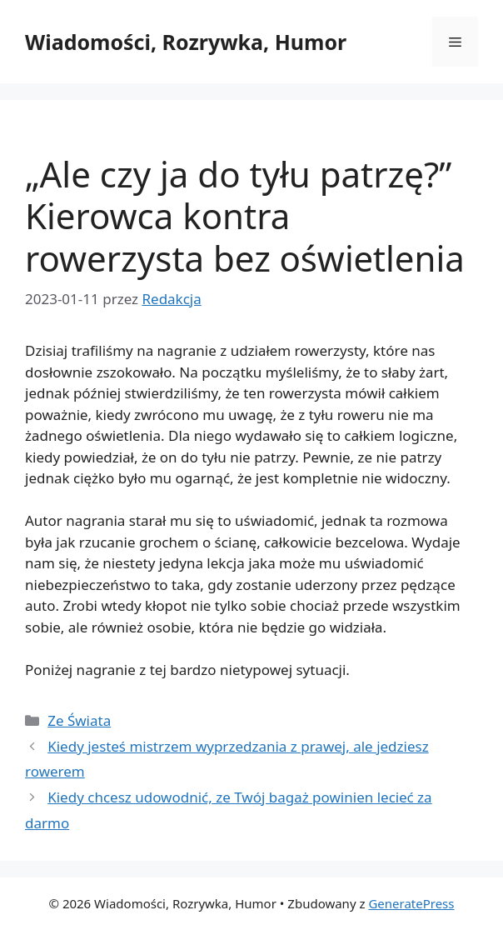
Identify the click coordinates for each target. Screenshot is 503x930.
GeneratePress (411, 903)
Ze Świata (79, 720)
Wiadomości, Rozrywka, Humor (185, 42)
